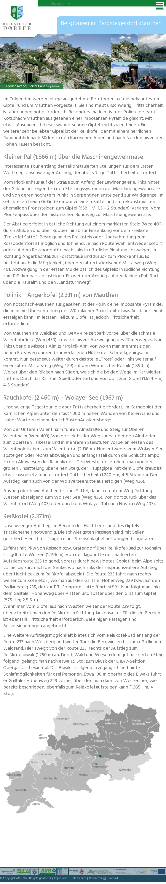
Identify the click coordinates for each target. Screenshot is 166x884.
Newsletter (96, 878)
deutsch (57, 3)
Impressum (61, 878)
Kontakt (113, 878)
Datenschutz (78, 878)
